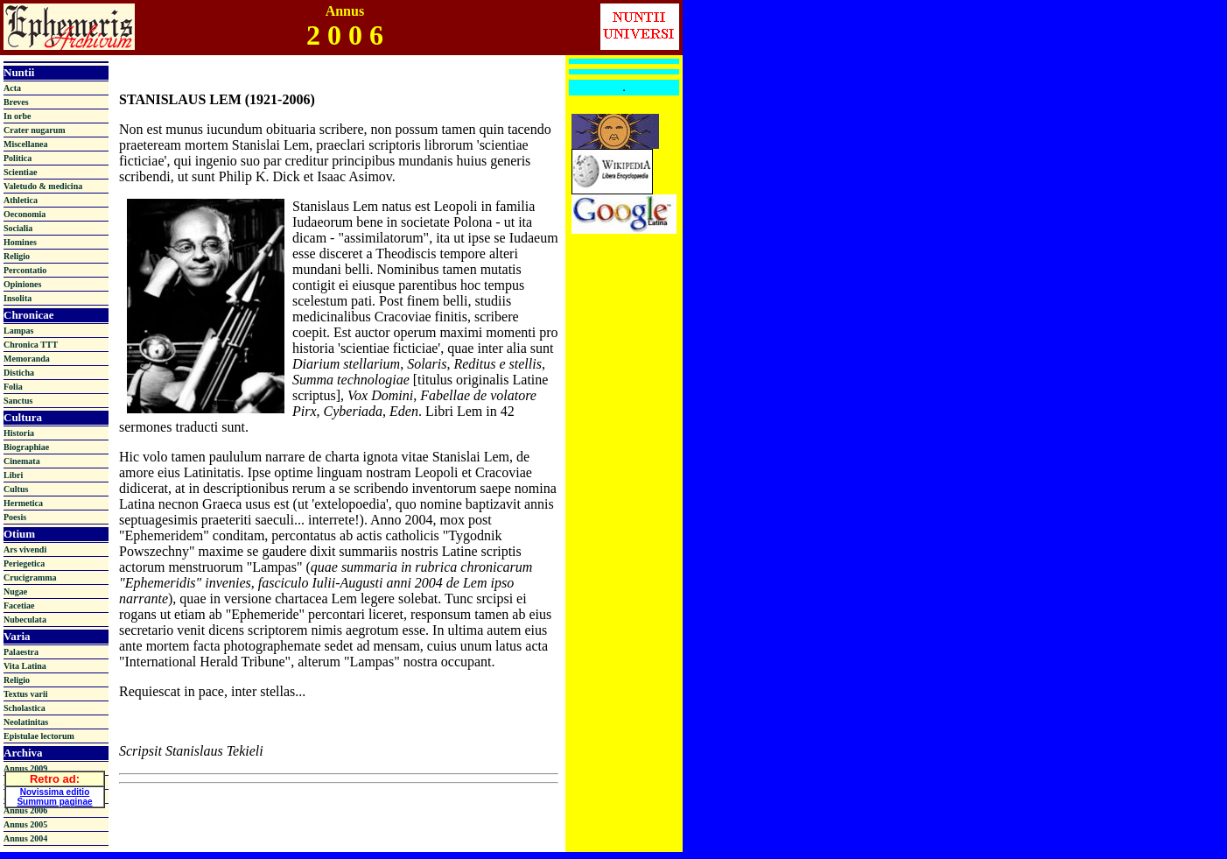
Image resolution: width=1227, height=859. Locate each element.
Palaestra (21, 652)
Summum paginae (54, 800)
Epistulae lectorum (39, 736)
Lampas (18, 330)
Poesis (15, 517)
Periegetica (24, 563)
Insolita (18, 298)
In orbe (17, 116)
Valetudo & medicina (43, 186)
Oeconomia (25, 214)
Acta (12, 88)
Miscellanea (26, 144)
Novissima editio (54, 790)
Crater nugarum (35, 130)
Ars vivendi (25, 549)
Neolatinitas (26, 722)
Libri (13, 475)
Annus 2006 (25, 810)
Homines (20, 242)
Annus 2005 (25, 824)
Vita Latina (25, 666)
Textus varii (25, 694)
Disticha (19, 372)
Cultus (16, 489)
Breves (16, 102)
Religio (17, 256)
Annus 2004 (25, 838)
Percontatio (25, 270)
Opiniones (22, 284)
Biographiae (26, 447)
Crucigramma (30, 577)
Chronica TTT (31, 344)
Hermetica (23, 503)
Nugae (15, 591)
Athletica (21, 200)
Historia (19, 433)
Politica (18, 158)
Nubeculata (25, 619)
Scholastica (25, 708)
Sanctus (18, 400)
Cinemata (22, 461)
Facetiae (19, 605)
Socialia (18, 228)
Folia (13, 386)
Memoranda (27, 358)
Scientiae (20, 172)
